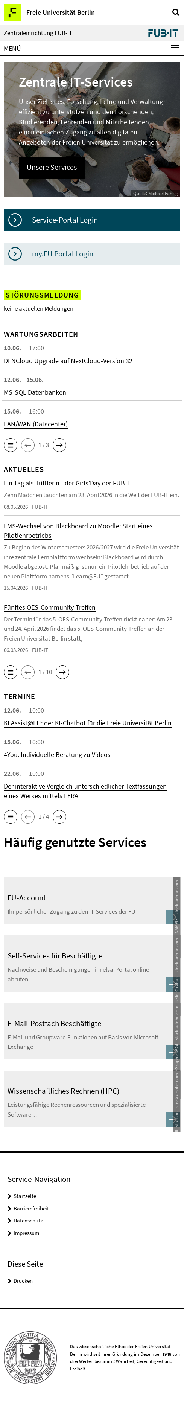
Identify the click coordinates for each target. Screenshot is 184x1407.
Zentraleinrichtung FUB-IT (38, 33)
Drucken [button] (23, 1280)
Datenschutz (28, 1220)
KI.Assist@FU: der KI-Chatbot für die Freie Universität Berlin (88, 723)
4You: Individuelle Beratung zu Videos (57, 754)
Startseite (25, 1195)
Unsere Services (52, 167)
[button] (10, 445)
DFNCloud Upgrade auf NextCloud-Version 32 (68, 360)
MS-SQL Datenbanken (35, 392)
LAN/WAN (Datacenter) (36, 424)
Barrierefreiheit (31, 1208)
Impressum (26, 1232)
